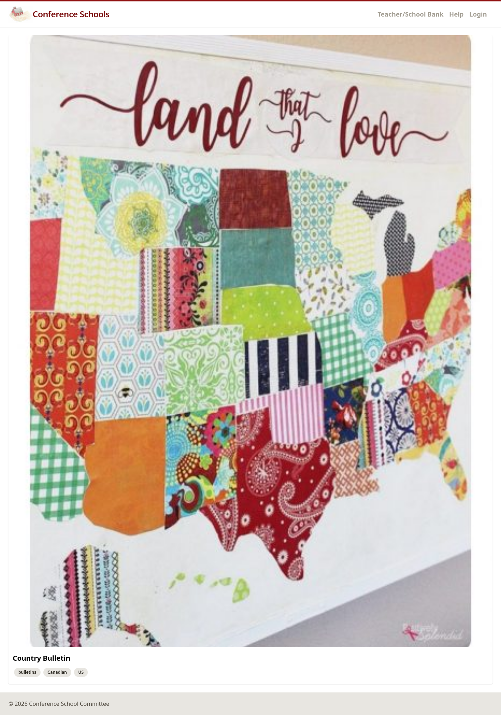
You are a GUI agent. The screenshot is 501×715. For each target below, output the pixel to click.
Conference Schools (59, 14)
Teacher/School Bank (411, 14)
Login (478, 14)
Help (456, 14)
